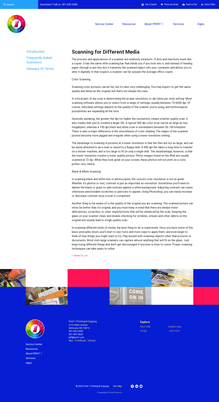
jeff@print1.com (76, 337)
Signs (200, 24)
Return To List (80, 255)
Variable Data (174, 326)
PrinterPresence (115, 392)
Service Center (104, 24)
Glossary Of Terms (40, 69)
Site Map (117, 386)
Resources (129, 24)
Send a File (191, 4)
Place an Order (171, 4)
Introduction (36, 51)
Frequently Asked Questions (39, 60)
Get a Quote (151, 4)
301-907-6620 (76, 334)
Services (178, 24)
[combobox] (19, 4)
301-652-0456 (76, 331)
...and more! (173, 331)
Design (143, 331)
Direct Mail (209, 4)
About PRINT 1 (153, 24)
